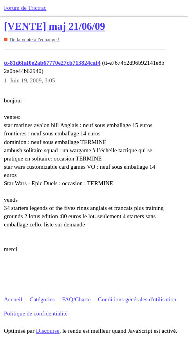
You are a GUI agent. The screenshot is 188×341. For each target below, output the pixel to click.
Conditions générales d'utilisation (137, 299)
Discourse (48, 331)
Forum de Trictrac (25, 8)
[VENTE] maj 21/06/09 (54, 26)
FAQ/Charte (76, 299)
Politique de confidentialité (35, 313)
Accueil (13, 299)
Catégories (41, 299)
